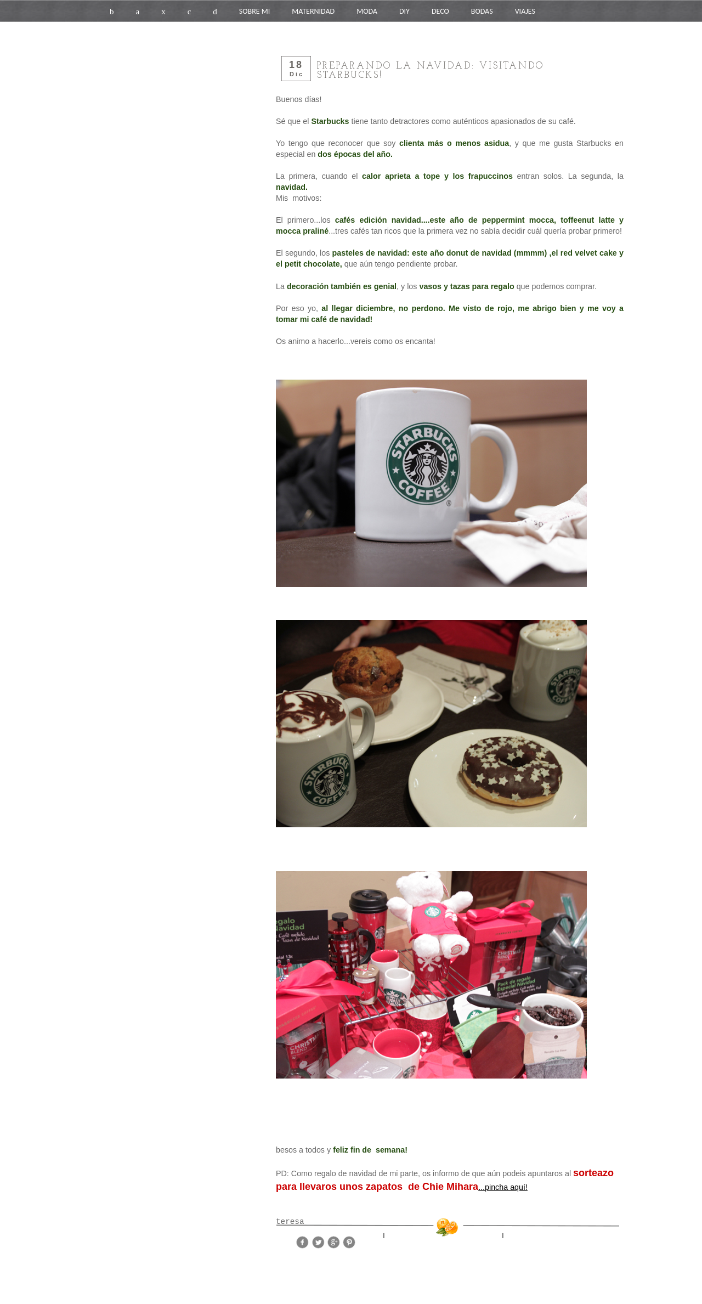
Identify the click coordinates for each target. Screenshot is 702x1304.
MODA (366, 11)
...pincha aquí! (503, 1187)
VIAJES (525, 11)
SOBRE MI (254, 11)
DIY (404, 11)
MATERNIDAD (313, 11)
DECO (440, 11)
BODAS (482, 11)
